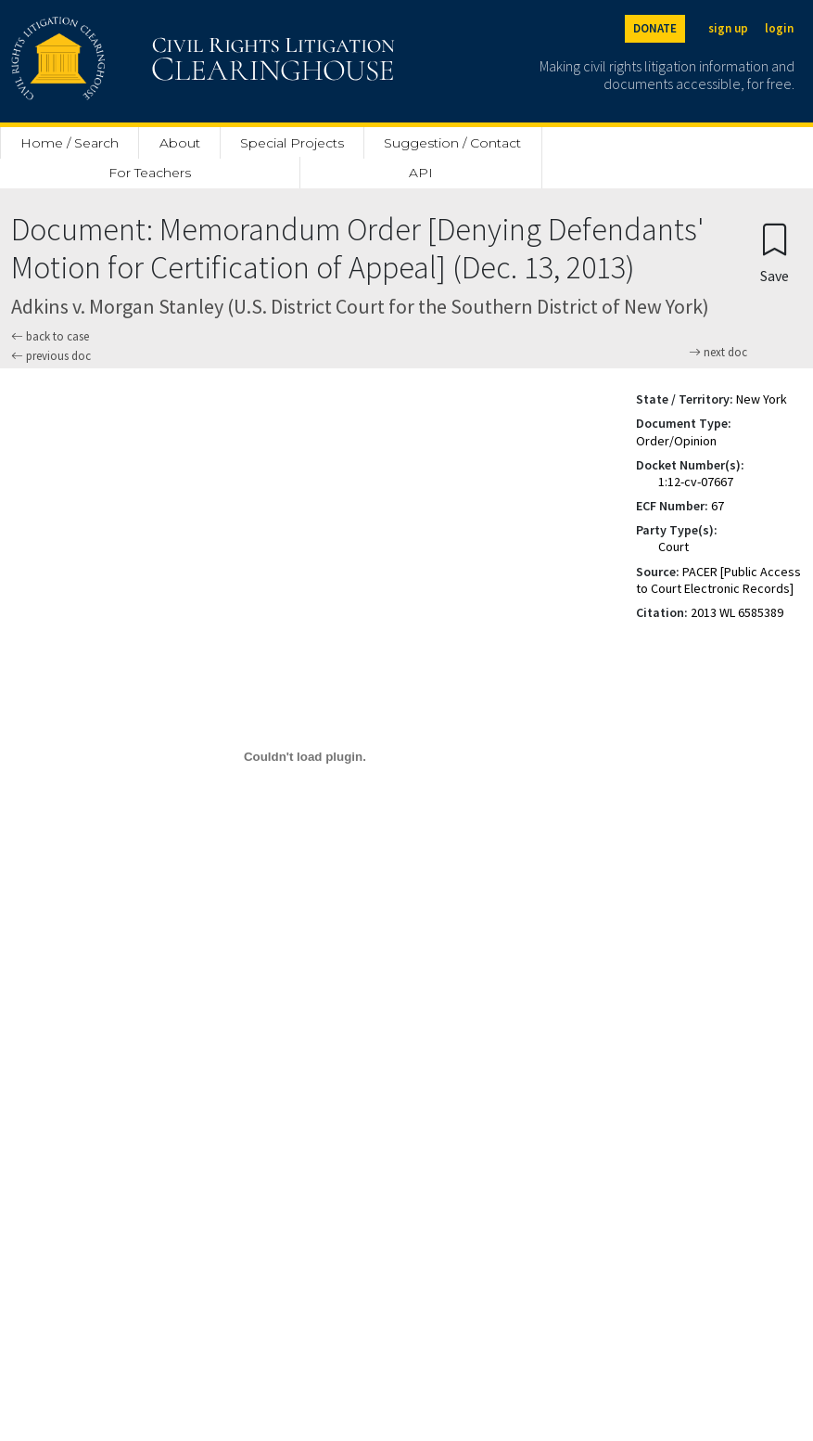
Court (673, 546)
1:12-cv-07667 (695, 481)
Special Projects (292, 143)
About (179, 143)
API (421, 172)
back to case (50, 336)
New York (761, 399)
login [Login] (779, 28)
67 (717, 505)
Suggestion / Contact (452, 143)
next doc (718, 352)
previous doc (51, 356)
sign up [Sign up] (728, 28)
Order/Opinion (676, 440)
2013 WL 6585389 (737, 612)
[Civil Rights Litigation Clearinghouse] (150, 61)
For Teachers (149, 172)
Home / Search (69, 143)
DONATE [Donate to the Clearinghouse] (655, 28)
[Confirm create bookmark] (774, 252)
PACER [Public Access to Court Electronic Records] (718, 580)
